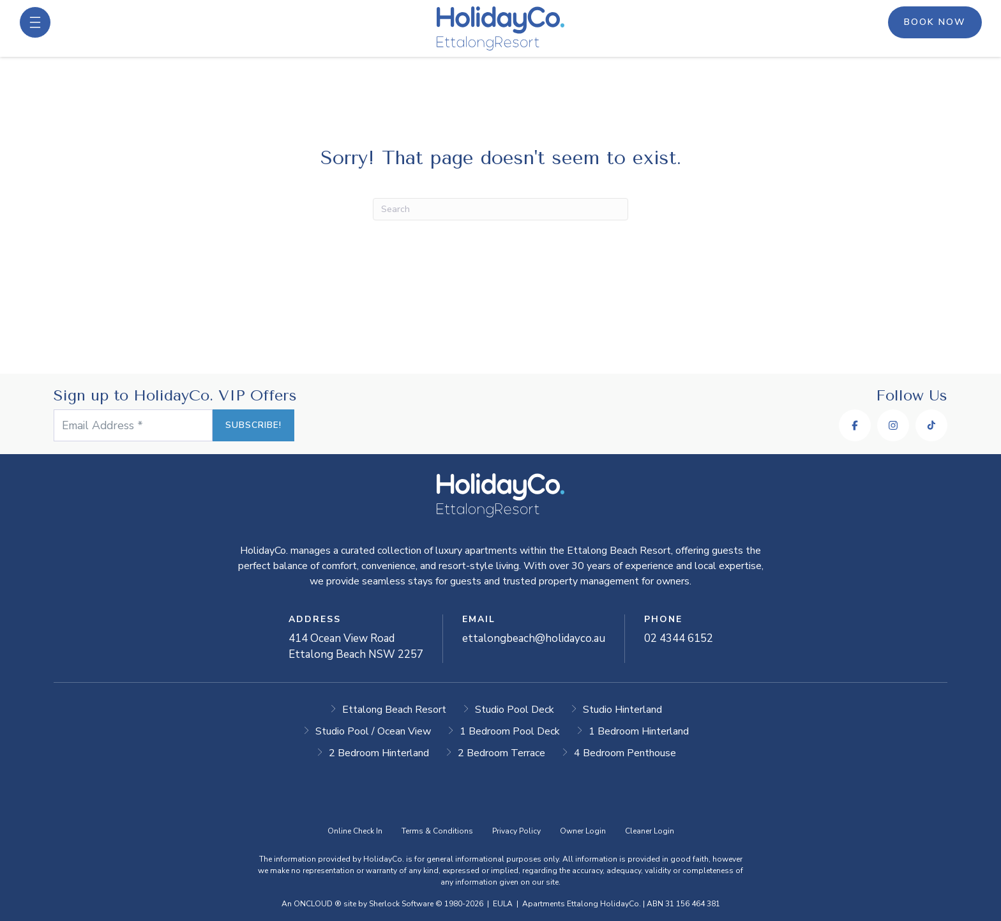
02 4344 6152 (678, 638)
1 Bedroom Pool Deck (510, 731)
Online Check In (354, 831)
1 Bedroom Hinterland (639, 731)
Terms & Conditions (437, 831)
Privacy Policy (516, 831)
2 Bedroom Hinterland (379, 753)
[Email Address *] (149, 425)
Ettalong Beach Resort (394, 710)
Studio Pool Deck (514, 710)
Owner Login (583, 831)
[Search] (500, 209)
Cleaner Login (649, 831)
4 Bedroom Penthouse (625, 753)
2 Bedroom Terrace (501, 753)
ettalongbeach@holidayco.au (533, 638)
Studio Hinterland (622, 710)
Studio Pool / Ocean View (373, 731)
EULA (503, 904)
